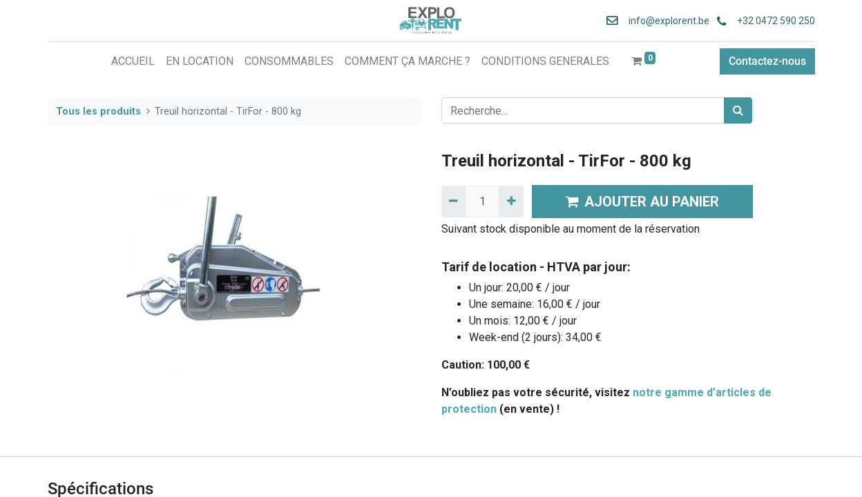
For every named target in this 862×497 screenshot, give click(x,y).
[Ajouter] (511, 201)
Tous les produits (98, 111)
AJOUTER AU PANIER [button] (642, 201)
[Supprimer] (453, 201)
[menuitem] (133, 61)
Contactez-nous (766, 61)
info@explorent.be (664, 20)
